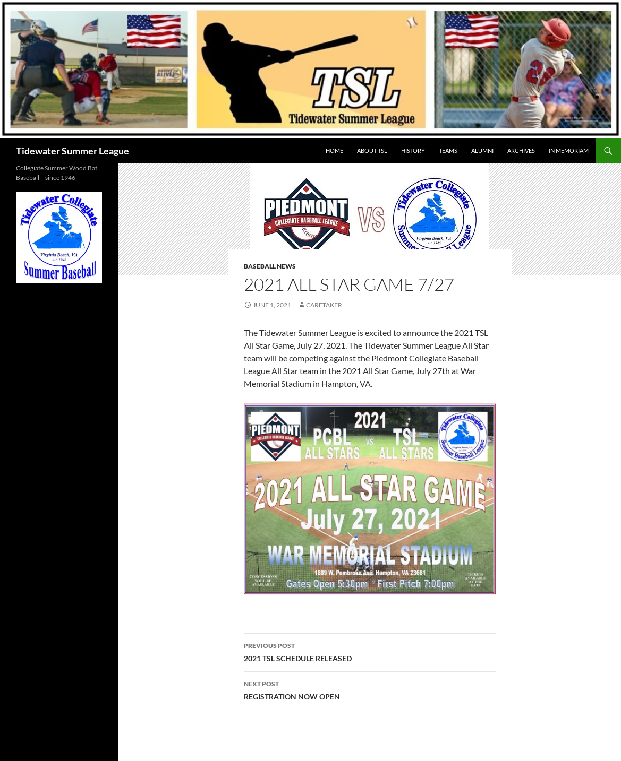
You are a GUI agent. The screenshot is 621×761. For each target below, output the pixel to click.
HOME (334, 150)
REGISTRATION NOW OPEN (370, 689)
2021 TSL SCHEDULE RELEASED (370, 651)
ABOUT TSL (372, 150)
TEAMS (448, 150)
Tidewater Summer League (72, 151)
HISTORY (413, 150)
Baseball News (270, 266)
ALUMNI (482, 150)
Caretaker (324, 305)
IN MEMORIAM (569, 150)
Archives (521, 150)
